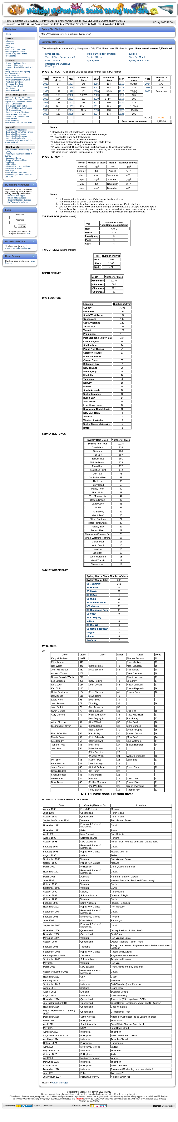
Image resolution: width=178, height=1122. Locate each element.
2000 (70, 95)
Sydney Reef (93, 60)
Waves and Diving (13, 158)
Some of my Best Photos (16, 54)
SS (93, 583)
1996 (45, 114)
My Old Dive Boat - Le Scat (17, 116)
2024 (147, 84)
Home (8, 21)
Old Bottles (10, 88)
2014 (96, 114)
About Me (10, 41)
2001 (70, 99)
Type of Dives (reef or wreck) (101, 54)
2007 (96, 87)
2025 (147, 87)
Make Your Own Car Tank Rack (19, 123)
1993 (45, 102)
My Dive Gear (12, 118)
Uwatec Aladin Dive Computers (19, 100)
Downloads (11, 47)
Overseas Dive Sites (15, 24)
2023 (121, 114)
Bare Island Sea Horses (16, 134)
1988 (45, 84)
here (28, 233)
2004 (70, 110)
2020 (121, 102)
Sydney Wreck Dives (138, 60)
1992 (45, 99)
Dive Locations (52, 60)
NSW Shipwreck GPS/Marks (18, 80)
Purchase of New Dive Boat (17, 112)
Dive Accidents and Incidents (44, 24)
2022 (121, 110)
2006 (96, 84)
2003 (70, 106)
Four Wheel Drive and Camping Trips (18, 247)
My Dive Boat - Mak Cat (16, 114)
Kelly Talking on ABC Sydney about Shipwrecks (17, 72)
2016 (121, 87)
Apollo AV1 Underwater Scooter (19, 102)
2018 (121, 95)
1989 (45, 87)
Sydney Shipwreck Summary (18, 78)
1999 (70, 91)
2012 (96, 106)
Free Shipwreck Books (15, 90)
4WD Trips (96, 24)
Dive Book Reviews (14, 168)
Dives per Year (52, 54)
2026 (147, 91)
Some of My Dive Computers (18, 98)
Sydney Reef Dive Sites (42, 21)
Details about (17, 198)
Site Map (10, 170)
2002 (70, 102)
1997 (70, 84)
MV (92, 606)
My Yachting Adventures (75, 24)
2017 (121, 91)
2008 (96, 91)
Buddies (132, 54)
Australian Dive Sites (112, 21)
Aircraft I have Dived (14, 86)
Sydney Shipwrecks (68, 21)
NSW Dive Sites (90, 21)
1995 (45, 110)
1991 (45, 95)
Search (120, 24)
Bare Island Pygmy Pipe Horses (19, 132)
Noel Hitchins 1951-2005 (16, 173)
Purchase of (16, 196)
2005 (70, 114)
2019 (121, 99)
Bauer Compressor (14, 104)
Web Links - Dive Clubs (16, 50)
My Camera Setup (13, 110)
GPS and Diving (13, 120)
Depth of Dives (94, 57)
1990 (45, 91)
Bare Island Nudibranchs (16, 136)
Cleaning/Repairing (19, 200)
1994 (45, 106)
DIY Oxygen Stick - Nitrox (17, 106)
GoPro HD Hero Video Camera (19, 108)
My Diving (10, 43)
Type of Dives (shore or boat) (60, 57)
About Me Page (60, 1082)
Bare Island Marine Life (16, 138)
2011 (96, 102)
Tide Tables (11, 164)
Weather (109, 24)
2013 (96, 110)
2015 (121, 84)
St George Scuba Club (15, 52)
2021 (121, 106)
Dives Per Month (136, 57)
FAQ (8, 45)
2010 (96, 99)
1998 (70, 87)
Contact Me (21, 21)
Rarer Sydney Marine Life (17, 130)
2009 (96, 95)
